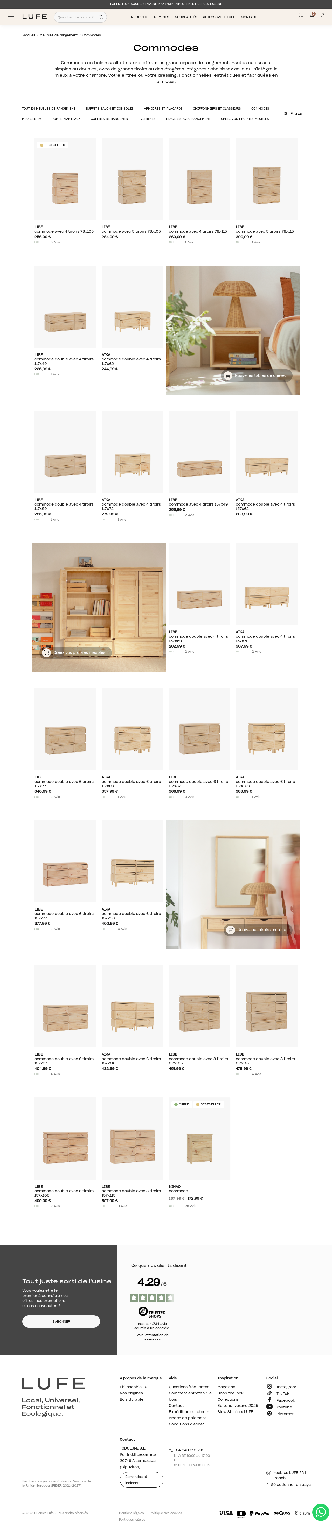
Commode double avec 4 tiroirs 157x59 (200, 636)
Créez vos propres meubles (245, 118)
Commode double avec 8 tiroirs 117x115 (267, 1059)
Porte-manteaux (66, 118)
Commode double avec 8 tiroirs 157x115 (132, 1191)
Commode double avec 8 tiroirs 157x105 (65, 1191)
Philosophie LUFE (219, 17)
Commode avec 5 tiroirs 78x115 (267, 229)
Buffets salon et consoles (110, 108)
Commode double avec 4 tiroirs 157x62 (267, 504)
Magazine (226, 1387)
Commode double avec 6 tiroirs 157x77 (65, 913)
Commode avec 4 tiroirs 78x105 (65, 229)
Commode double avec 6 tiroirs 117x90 (132, 781)
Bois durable (131, 1399)
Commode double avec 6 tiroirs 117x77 (65, 781)
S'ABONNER (61, 1321)
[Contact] (301, 15)
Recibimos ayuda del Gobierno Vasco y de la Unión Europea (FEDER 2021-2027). (56, 1483)
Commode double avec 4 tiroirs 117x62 (132, 359)
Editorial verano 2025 (238, 1406)
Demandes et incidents (136, 1480)
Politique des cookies (166, 1513)
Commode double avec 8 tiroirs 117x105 (200, 1059)
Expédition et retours (189, 1412)
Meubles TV (31, 118)
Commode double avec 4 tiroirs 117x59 (65, 504)
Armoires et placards (163, 108)
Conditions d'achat (186, 1424)
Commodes (260, 108)
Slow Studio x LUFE (235, 1412)
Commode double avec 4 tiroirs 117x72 (132, 504)
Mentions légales (131, 1513)
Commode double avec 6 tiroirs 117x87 (200, 781)
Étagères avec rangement (188, 118)
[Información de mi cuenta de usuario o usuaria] (323, 17)
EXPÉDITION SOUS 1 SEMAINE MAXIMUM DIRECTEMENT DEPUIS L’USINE (166, 3)
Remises (162, 17)
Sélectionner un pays (288, 1485)
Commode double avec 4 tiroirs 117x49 (65, 359)
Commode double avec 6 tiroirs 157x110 (132, 1059)
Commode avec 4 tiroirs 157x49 (200, 502)
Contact (176, 1406)
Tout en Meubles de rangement (48, 108)
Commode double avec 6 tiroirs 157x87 (65, 1059)
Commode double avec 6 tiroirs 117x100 (267, 781)
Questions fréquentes (189, 1387)
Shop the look (231, 1393)
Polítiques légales (132, 1519)
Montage (249, 17)
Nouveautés (186, 17)
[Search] (101, 17)
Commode (200, 1189)
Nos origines (131, 1393)
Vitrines (148, 118)
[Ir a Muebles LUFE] (34, 16)
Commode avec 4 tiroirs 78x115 (200, 229)
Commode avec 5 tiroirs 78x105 (132, 229)
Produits (140, 17)
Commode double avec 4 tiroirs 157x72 (267, 636)
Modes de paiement (187, 1418)
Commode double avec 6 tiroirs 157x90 (132, 913)
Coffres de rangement (110, 118)
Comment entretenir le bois (190, 1396)
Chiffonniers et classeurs (217, 108)
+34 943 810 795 (186, 1450)
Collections (228, 1399)
